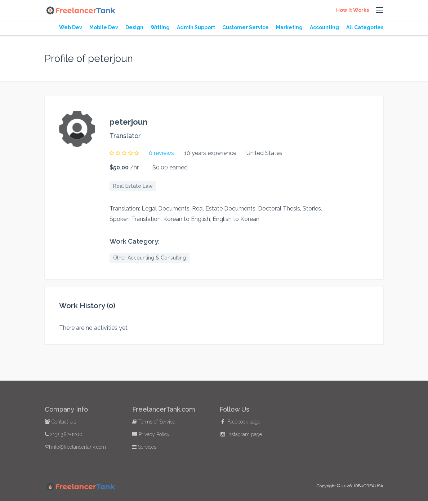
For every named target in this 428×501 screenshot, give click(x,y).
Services (144, 447)
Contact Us (60, 422)
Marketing (289, 27)
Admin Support (196, 27)
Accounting (324, 27)
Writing (160, 27)
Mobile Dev (103, 27)
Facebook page (239, 422)
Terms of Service (153, 422)
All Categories (364, 27)
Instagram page (240, 434)
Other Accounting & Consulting (149, 258)
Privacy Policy (151, 434)
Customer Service (245, 27)
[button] (379, 10)
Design (134, 27)
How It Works (352, 10)
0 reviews (161, 153)
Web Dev (70, 27)
